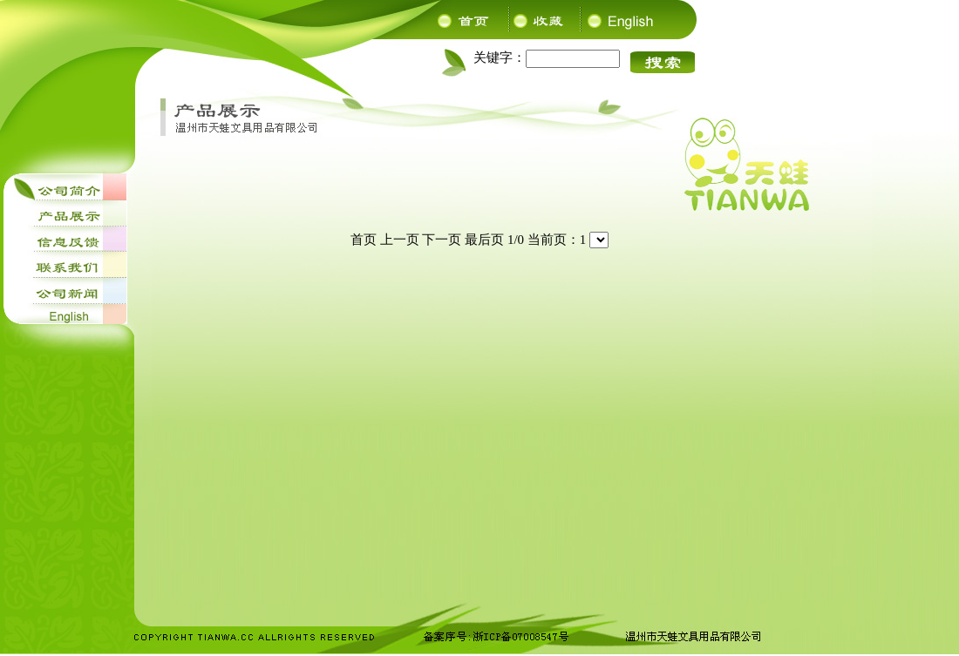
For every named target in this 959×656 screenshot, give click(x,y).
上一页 (399, 240)
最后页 (484, 240)
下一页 (441, 240)
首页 (363, 240)
